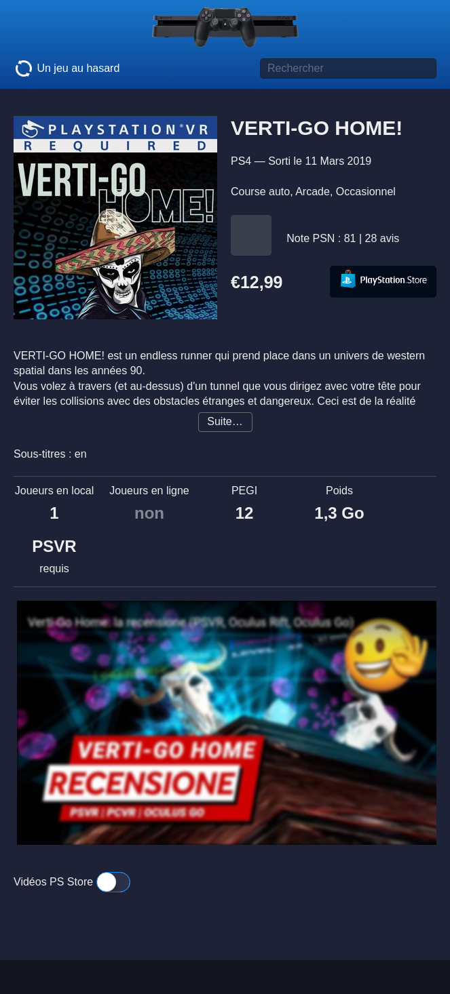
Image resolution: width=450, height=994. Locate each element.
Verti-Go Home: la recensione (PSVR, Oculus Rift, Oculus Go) (191, 622)
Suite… (224, 421)
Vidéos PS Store (72, 882)
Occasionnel (366, 191)
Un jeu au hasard (66, 68)
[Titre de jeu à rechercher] (348, 68)
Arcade (312, 191)
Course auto (260, 191)
